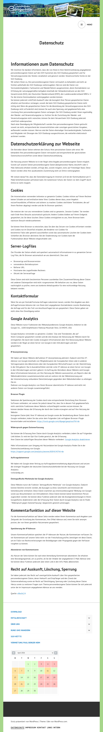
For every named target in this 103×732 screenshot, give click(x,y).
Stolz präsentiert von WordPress (24, 721)
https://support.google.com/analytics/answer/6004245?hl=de (37, 451)
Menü (89, 24)
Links (49, 727)
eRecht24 (21, 593)
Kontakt (41, 727)
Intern (56, 727)
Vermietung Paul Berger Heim (25, 642)
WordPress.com (60, 721)
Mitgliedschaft (19, 618)
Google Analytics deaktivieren (77, 439)
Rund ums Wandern (20, 630)
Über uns (15, 624)
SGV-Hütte (16, 636)
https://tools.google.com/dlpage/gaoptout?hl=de (58, 421)
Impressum (30, 727)
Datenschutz (17, 727)
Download (16, 611)
